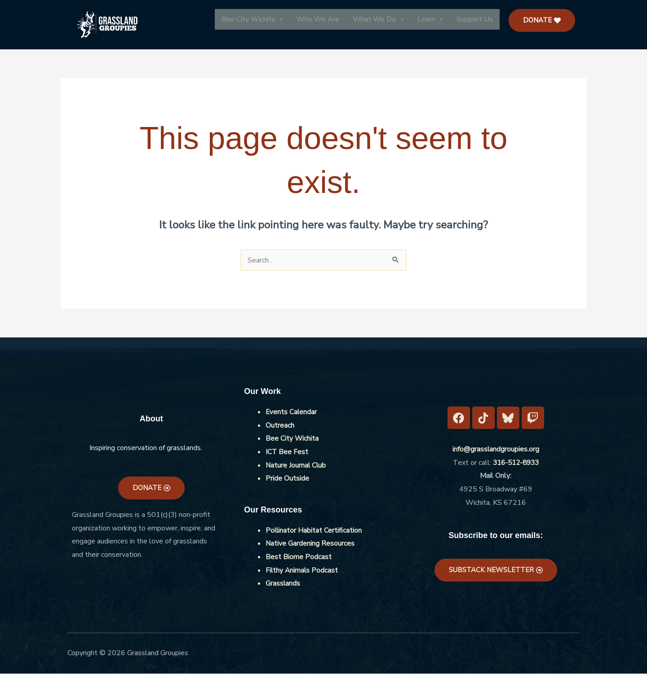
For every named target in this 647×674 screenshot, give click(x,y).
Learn (430, 19)
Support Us (474, 19)
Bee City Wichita (252, 19)
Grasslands (283, 584)
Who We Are (318, 19)
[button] (252, 19)
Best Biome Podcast (299, 557)
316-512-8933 (516, 463)
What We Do (378, 19)
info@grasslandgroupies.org (495, 450)
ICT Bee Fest (287, 452)
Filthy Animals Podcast (302, 571)
